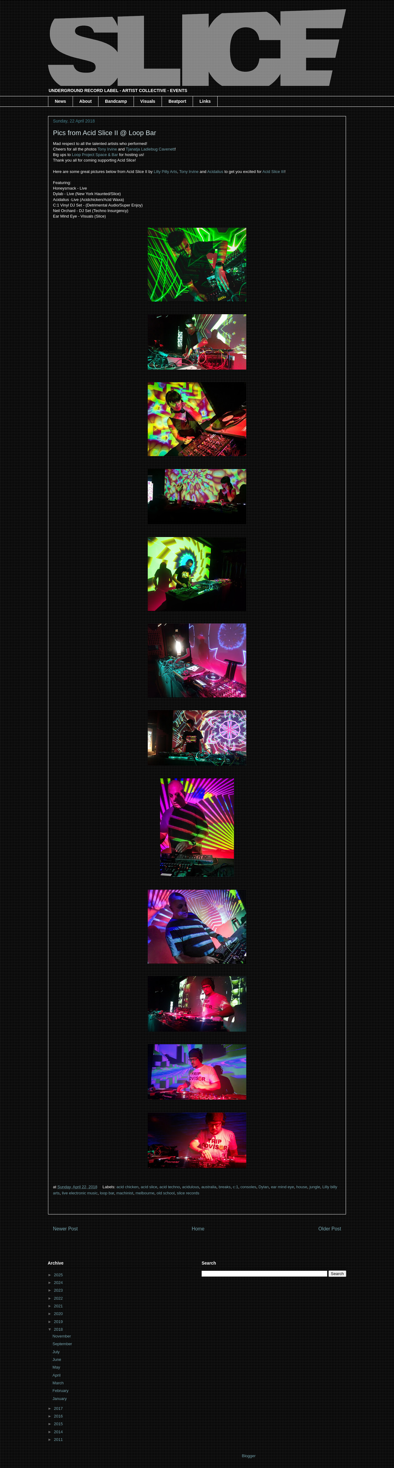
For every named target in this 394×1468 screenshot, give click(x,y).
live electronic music (80, 1193)
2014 (59, 1432)
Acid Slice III (273, 171)
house (301, 1187)
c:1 (235, 1187)
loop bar (107, 1193)
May (57, 1367)
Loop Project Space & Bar (95, 154)
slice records (188, 1193)
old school (166, 1193)
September (63, 1344)
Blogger (248, 1456)
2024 (59, 1282)
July (57, 1352)
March (59, 1383)
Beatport (177, 101)
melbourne (144, 1193)
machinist (124, 1193)
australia (208, 1187)
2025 (59, 1275)
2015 (59, 1424)
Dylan (264, 1187)
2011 (59, 1439)
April (57, 1375)
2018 (59, 1329)
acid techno (169, 1187)
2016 (59, 1416)
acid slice (149, 1187)
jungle (314, 1187)
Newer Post (65, 1228)
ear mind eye (282, 1187)
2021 (59, 1306)
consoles (248, 1187)
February (61, 1390)
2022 (59, 1298)
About (85, 101)
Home (198, 1228)
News (60, 101)
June (57, 1359)
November (62, 1336)
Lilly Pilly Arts (165, 171)
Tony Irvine (107, 149)
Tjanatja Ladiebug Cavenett (150, 149)
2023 (59, 1290)
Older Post (329, 1228)
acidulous (190, 1187)
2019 (59, 1321)
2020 (59, 1313)
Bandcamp (116, 101)
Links (205, 101)
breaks (225, 1187)
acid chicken (128, 1187)
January (60, 1398)
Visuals (147, 101)
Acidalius (215, 171)
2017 (59, 1408)
